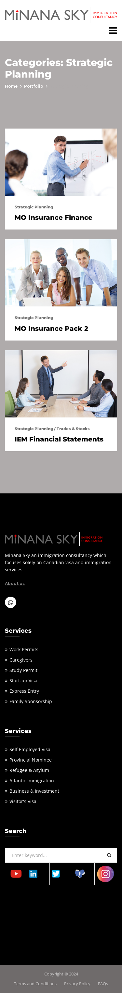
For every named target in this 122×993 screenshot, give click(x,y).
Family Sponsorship (30, 701)
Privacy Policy (77, 984)
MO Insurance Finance (53, 217)
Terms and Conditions (35, 984)
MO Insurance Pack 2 (51, 328)
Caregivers (21, 660)
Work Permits (23, 649)
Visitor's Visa (22, 801)
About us (15, 583)
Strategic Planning (34, 207)
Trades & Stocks (73, 428)
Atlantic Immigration (31, 780)
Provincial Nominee (30, 760)
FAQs (103, 984)
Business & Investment (34, 791)
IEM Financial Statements (59, 439)
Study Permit (23, 670)
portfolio (33, 86)
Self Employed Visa (29, 749)
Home (11, 86)
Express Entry (24, 691)
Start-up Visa (23, 680)
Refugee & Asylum (29, 770)
